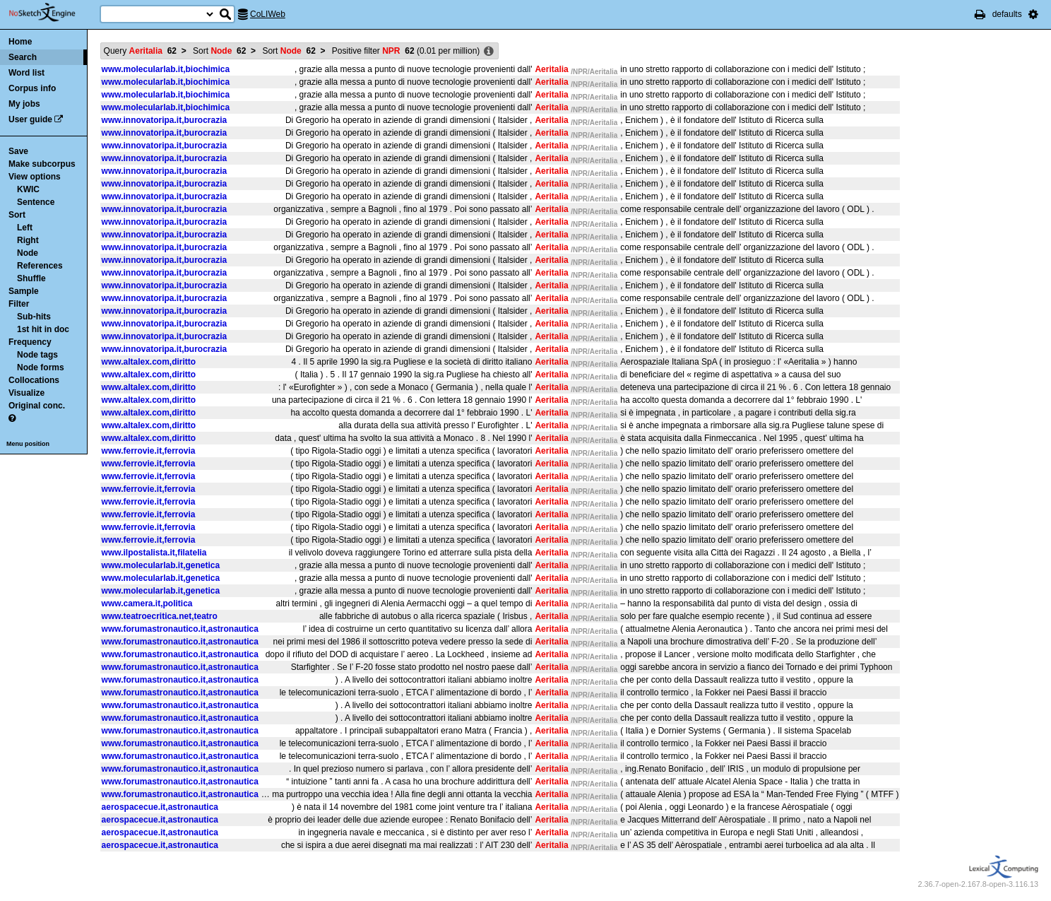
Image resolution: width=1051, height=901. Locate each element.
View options (34, 177)
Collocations (33, 380)
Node (27, 253)
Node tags (37, 355)
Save (18, 151)
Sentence (35, 202)
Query (140, 51)
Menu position (27, 443)
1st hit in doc (43, 329)
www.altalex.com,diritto (149, 362)
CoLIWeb (267, 14)
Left (24, 227)
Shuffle (31, 278)
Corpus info (32, 88)
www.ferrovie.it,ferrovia (149, 451)
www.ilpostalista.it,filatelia (154, 553)
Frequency (30, 342)
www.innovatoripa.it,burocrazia (164, 120)
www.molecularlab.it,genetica (161, 565)
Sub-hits (34, 317)
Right (28, 240)
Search (22, 57)
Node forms (40, 367)
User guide (30, 119)
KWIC (28, 189)
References (40, 266)
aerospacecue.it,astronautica (160, 807)
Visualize (26, 393)
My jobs (24, 104)
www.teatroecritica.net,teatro (160, 616)
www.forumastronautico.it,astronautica (180, 629)
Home (20, 42)
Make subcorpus (42, 164)
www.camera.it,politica (147, 603)
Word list (26, 73)
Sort (16, 215)
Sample (23, 291)
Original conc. (36, 406)
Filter (18, 304)
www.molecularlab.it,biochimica (166, 69)
